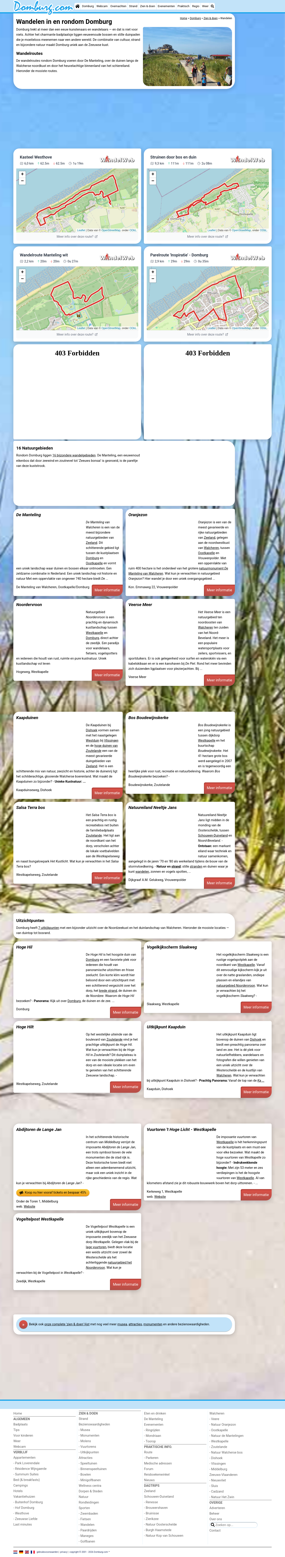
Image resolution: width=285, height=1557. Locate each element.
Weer (205, 6)
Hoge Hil (24, 947)
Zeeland (91, 543)
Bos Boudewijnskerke (148, 717)
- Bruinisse (151, 1513)
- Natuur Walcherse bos (226, 1452)
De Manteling (28, 514)
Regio (195, 6)
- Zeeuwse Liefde (25, 1519)
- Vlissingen (218, 1464)
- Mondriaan (152, 1436)
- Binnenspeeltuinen (93, 1469)
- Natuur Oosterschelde (160, 1524)
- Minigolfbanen (90, 1480)
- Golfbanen (87, 1541)
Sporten (84, 1508)
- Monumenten (89, 1435)
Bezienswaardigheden (94, 1424)
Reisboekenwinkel (157, 1475)
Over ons (216, 1519)
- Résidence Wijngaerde (30, 1469)
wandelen (142, 872)
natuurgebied (235, 986)
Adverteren (217, 1508)
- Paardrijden (88, 1530)
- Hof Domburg (23, 1508)
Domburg (88, 6)
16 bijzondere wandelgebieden (74, 455)
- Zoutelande (218, 1447)
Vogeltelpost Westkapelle (40, 1219)
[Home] (77, 6)
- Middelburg (218, 1469)
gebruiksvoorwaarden (47, 1552)
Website (29, 1206)
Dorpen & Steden (91, 1491)
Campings (20, 1485)
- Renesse (151, 1502)
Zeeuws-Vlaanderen (224, 1475)
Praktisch (183, 6)
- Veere (214, 1419)
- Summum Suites (26, 1474)
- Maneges (86, 1536)
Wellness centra (90, 1486)
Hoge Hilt (25, 1026)
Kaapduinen (27, 717)
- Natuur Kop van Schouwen (163, 1536)
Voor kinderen (23, 1435)
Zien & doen (147, 6)
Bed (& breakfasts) (26, 1480)
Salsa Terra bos (30, 807)
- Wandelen (87, 1525)
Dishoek (91, 730)
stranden (196, 866)
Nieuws (149, 1480)
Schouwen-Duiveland (213, 835)
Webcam (102, 6)
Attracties (86, 1458)
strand (176, 866)
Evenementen (166, 6)
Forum (148, 1469)
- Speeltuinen (88, 1463)
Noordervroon (29, 604)
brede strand (108, 991)
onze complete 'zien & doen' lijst (67, 1324)
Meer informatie (107, 590)
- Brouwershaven (156, 1508)
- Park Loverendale (26, 1463)
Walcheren (211, 548)
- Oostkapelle (219, 1430)
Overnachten (118, 6)
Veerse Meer (140, 604)
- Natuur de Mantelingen (227, 1436)
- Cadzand (217, 1491)
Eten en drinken (155, 1413)
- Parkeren (151, 1458)
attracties (135, 1324)
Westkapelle (94, 633)
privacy (63, 1552)
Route (148, 1452)
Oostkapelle (94, 563)
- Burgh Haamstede (157, 1530)
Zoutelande (94, 835)
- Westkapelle (219, 1441)
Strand (133, 6)
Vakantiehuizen (24, 1497)
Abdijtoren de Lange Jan (39, 1129)
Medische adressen (158, 1463)
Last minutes (22, 1524)
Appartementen (24, 1458)
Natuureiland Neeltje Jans (152, 807)
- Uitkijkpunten (89, 1452)
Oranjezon (137, 514)
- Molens (85, 1441)
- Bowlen (85, 1475)
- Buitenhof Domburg (28, 1502)
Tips (16, 1430)
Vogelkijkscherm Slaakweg (172, 947)
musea (122, 1324)
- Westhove (21, 1513)
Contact (215, 1530)
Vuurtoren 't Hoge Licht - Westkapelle (181, 1129)
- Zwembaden (88, 1514)
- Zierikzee (151, 1519)
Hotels (18, 1491)
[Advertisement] (254, 116)
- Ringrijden (152, 1430)
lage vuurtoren (96, 1247)
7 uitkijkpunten (48, 928)
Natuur (84, 1497)
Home (17, 1413)
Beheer (215, 1514)
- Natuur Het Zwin (222, 1497)
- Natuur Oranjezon (223, 1425)
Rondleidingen (89, 1502)
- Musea (84, 1430)
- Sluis (214, 1486)
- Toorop (150, 1441)
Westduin (92, 740)
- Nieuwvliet (218, 1480)
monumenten (152, 1324)
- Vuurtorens (87, 1447)
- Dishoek (216, 1458)
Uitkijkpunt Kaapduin (166, 1026)
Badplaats (20, 1424)
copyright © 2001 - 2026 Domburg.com (88, 1552)
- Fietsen (85, 1519)
